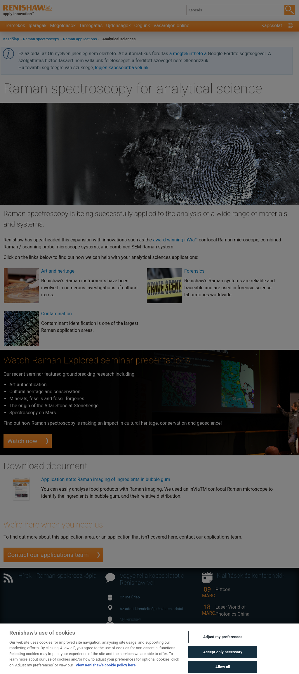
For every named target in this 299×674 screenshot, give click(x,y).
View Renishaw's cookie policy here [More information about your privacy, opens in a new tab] (106, 670)
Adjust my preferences (222, 641)
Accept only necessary (222, 656)
